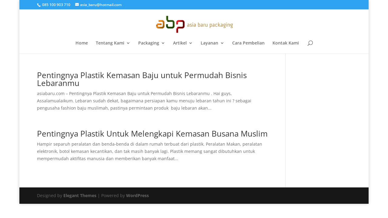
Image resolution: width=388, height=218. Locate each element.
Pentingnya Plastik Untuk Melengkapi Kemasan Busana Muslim (152, 133)
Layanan (209, 43)
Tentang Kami (110, 43)
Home (81, 43)
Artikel (180, 43)
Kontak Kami (286, 43)
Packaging (148, 43)
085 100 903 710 (55, 4)
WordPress (137, 195)
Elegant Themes (79, 195)
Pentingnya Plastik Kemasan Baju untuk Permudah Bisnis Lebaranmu (142, 79)
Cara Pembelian (248, 43)
